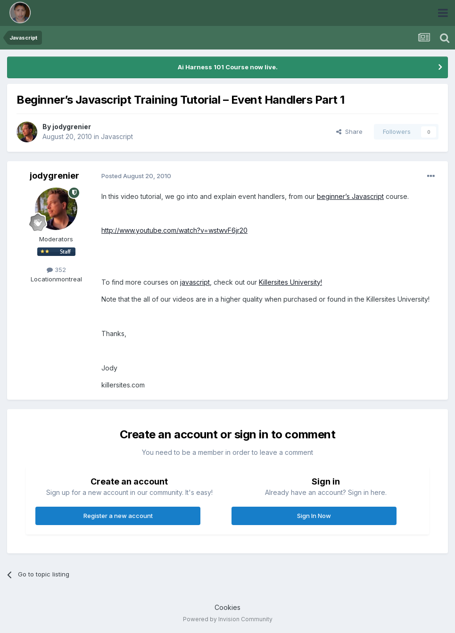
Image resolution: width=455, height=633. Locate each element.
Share (349, 131)
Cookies (227, 607)
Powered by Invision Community (228, 619)
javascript (195, 282)
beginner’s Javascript (350, 196)
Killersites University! (290, 282)
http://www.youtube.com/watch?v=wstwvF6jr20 (174, 230)
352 (56, 269)
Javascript (117, 136)
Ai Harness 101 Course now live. (228, 67)
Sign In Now (314, 515)
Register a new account (118, 515)
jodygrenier (71, 127)
